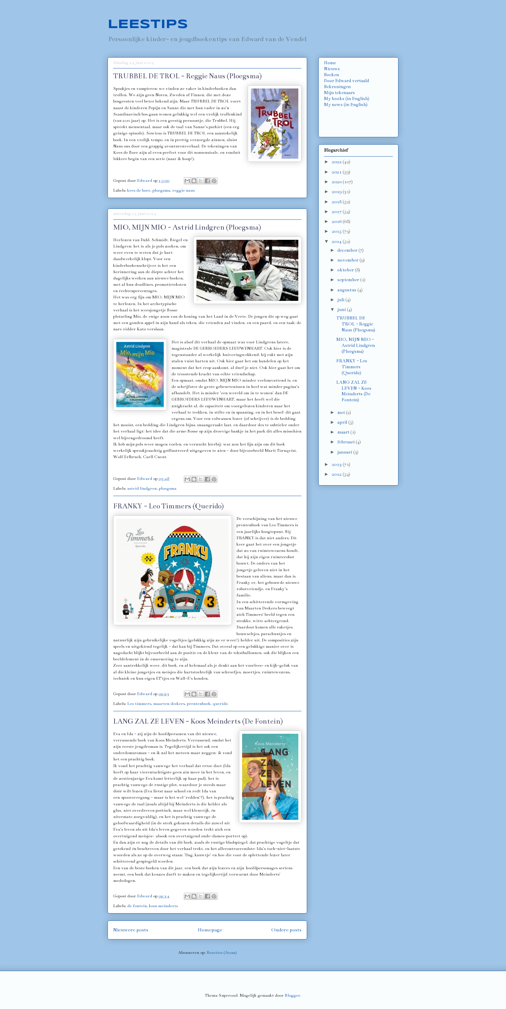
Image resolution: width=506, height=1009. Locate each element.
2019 (337, 191)
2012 (337, 474)
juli (341, 300)
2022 (337, 162)
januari (345, 452)
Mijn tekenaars (339, 92)
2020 (337, 182)
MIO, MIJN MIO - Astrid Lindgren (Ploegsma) (187, 227)
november (348, 260)
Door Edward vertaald (346, 81)
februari (346, 442)
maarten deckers (169, 703)
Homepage (210, 930)
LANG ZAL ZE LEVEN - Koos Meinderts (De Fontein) (198, 721)
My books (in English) (346, 98)
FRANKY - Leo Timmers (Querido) (168, 506)
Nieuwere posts (130, 930)
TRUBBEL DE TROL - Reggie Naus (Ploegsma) (187, 76)
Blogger (292, 995)
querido (220, 703)
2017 (337, 212)
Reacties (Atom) (222, 952)
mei (341, 412)
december (347, 250)
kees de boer (138, 190)
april (342, 422)
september (348, 280)
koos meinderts (163, 905)
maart (343, 432)
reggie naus (183, 190)
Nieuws (332, 69)
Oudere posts (286, 930)
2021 (337, 172)
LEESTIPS (148, 25)
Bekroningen (337, 87)
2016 (337, 221)
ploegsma (161, 190)
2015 (337, 231)
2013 (337, 464)
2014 (337, 241)
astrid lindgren (142, 488)
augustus (347, 290)
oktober (346, 270)
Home (330, 63)
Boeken (331, 75)
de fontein (137, 905)
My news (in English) (346, 104)
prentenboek (198, 703)
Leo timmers (139, 703)
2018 (337, 202)
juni (342, 309)
